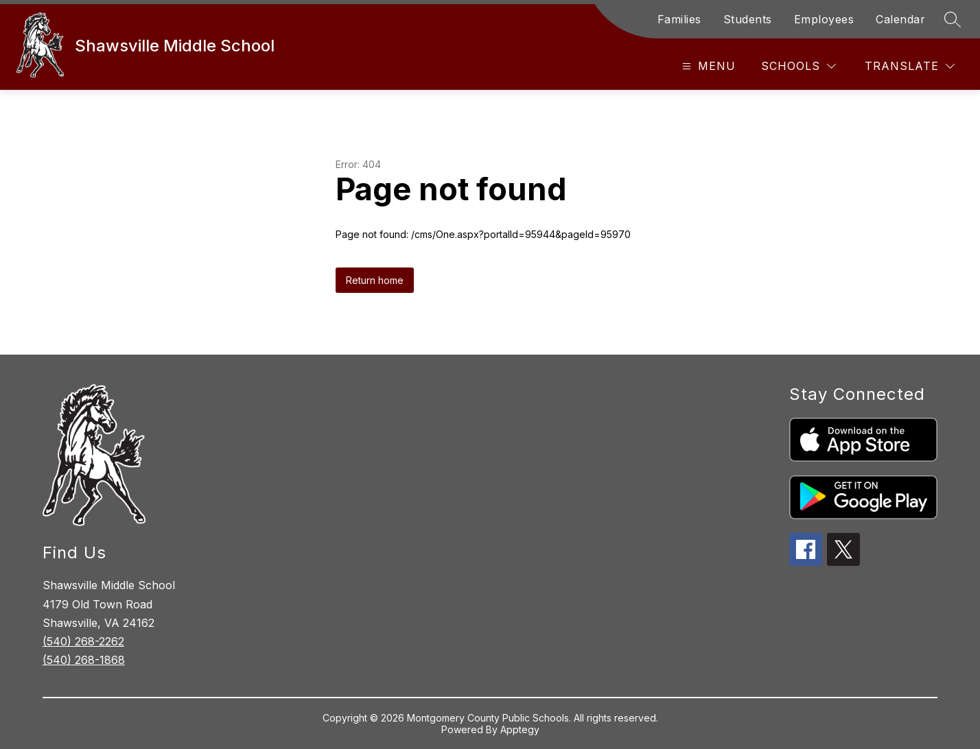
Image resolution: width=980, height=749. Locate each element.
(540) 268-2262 (83, 641)
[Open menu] (707, 66)
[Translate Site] (909, 66)
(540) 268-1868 (84, 660)
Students (747, 19)
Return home (375, 280)
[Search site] (952, 19)
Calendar (900, 19)
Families (679, 19)
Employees (824, 19)
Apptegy (519, 729)
